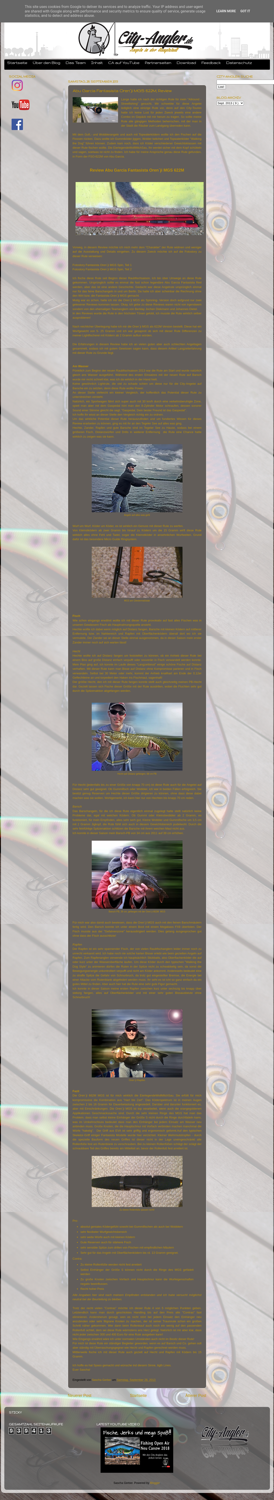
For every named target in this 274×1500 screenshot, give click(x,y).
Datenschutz (239, 63)
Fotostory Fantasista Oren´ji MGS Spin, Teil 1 (102, 265)
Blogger (155, 1483)
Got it (245, 11)
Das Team (76, 63)
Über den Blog (46, 63)
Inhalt (97, 63)
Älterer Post (195, 1395)
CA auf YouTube (123, 63)
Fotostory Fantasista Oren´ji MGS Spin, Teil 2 (102, 269)
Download (186, 63)
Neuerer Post (79, 1395)
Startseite (17, 63)
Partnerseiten (158, 63)
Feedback (211, 63)
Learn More (226, 11)
